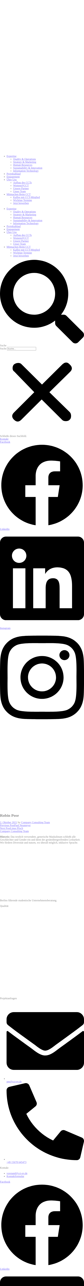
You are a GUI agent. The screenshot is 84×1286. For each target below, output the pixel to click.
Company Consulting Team (35, 822)
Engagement (13, 229)
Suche (3, 348)
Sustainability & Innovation (27, 220)
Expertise (11, 208)
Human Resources (22, 217)
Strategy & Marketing (24, 214)
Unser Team (19, 244)
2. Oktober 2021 (8, 822)
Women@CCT (21, 238)
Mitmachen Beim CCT (19, 246)
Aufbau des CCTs (22, 235)
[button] (42, 303)
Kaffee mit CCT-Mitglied (26, 249)
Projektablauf (14, 226)
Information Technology (26, 223)
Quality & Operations (24, 211)
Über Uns (12, 232)
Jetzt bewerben (21, 255)
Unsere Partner (21, 241)
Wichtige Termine (22, 252)
